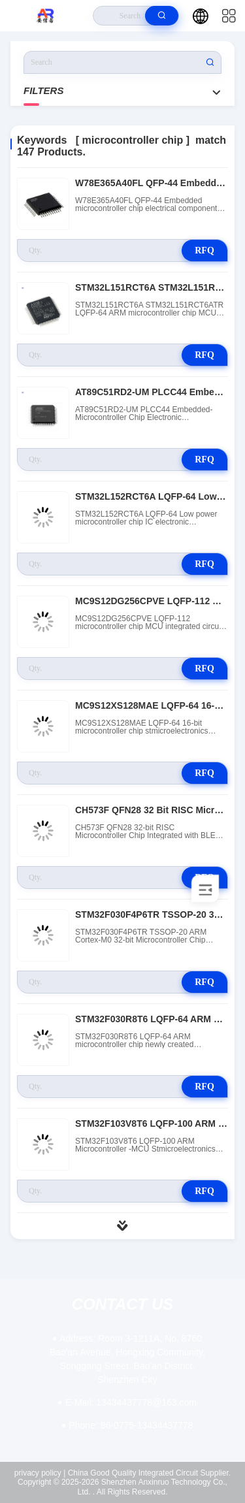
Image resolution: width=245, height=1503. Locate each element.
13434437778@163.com (131, 1402)
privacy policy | (39, 1473)
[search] (161, 15)
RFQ (204, 250)
